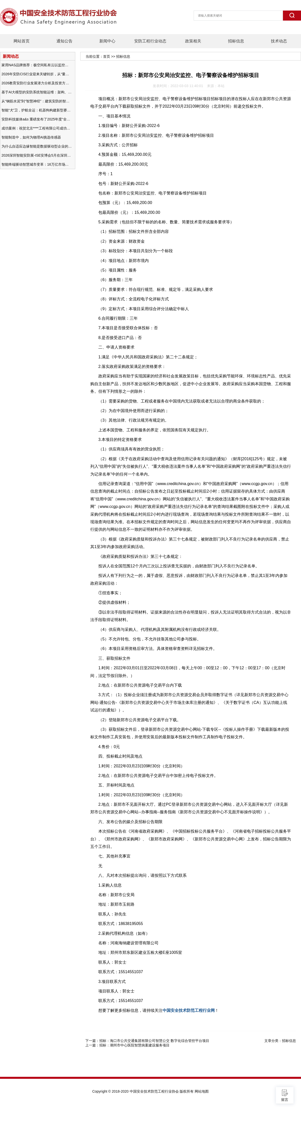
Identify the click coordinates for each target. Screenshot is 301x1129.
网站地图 (202, 1091)
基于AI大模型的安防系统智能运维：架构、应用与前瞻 (37, 92)
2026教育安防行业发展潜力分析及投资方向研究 (37, 83)
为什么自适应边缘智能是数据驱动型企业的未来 (37, 146)
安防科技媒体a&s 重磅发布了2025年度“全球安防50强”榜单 (37, 119)
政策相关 (193, 41)
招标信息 (236, 41)
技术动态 (279, 41)
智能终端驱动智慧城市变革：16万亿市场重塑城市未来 (37, 164)
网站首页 (22, 41)
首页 (106, 56)
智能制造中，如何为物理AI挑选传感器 (31, 137)
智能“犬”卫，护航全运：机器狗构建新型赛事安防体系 (37, 110)
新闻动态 (11, 56)
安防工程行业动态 (150, 41)
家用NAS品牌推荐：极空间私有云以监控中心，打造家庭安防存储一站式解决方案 (37, 65)
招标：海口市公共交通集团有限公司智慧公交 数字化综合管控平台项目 (154, 1041)
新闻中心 (107, 41)
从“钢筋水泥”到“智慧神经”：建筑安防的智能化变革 (37, 101)
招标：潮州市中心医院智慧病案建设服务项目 (134, 1045)
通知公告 (64, 41)
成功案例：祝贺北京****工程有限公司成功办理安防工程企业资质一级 (37, 128)
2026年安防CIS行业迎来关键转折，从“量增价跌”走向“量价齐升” (37, 74)
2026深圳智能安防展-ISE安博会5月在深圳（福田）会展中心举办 (37, 155)
